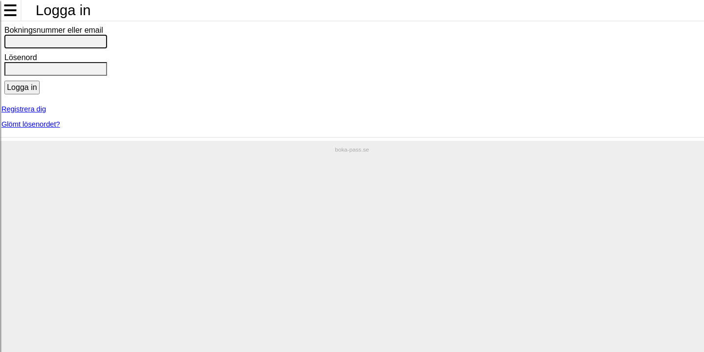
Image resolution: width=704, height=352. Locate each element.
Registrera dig (23, 109)
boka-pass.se (352, 149)
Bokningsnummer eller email (53, 30)
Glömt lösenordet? (30, 124)
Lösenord (20, 57)
